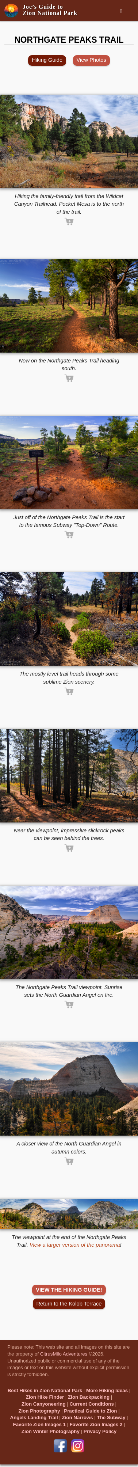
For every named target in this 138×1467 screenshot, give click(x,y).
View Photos (91, 60)
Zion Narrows (77, 1417)
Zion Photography (39, 1411)
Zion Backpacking (89, 1397)
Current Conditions (91, 1404)
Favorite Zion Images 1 (39, 1424)
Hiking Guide (47, 60)
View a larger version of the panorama (75, 1245)
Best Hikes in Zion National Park (45, 1390)
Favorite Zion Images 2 (96, 1424)
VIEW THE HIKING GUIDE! (69, 1290)
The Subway (111, 1417)
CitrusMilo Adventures (64, 1354)
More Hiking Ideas (107, 1390)
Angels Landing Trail (34, 1417)
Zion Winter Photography (51, 1431)
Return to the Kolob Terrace (69, 1304)
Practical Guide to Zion (90, 1411)
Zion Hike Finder (45, 1397)
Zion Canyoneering (44, 1404)
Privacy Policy (100, 1431)
